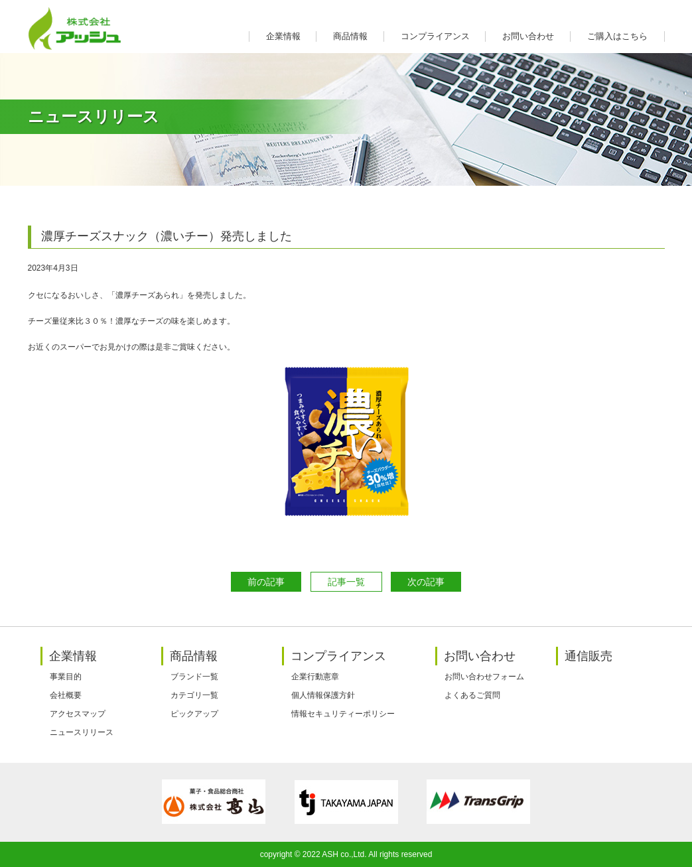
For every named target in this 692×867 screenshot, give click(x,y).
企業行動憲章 (315, 676)
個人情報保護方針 (323, 695)
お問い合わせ (528, 36)
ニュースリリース (81, 732)
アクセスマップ (77, 713)
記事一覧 (346, 581)
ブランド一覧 (194, 676)
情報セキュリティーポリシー (343, 713)
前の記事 (266, 581)
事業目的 (66, 676)
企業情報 (283, 36)
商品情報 (350, 36)
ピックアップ (194, 713)
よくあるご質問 (472, 695)
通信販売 (588, 656)
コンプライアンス (435, 36)
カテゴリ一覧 (194, 695)
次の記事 (426, 581)
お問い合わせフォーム (484, 676)
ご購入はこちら (617, 36)
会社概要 (66, 695)
